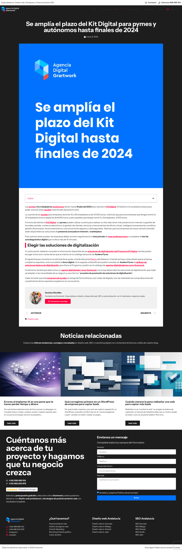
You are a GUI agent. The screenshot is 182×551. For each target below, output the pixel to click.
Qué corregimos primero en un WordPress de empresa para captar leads (89, 403)
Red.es (93, 259)
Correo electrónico (104, 466)
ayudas (47, 209)
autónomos (58, 206)
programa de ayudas (57, 278)
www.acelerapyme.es (118, 236)
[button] (153, 198)
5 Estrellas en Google (27, 489)
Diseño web (32, 319)
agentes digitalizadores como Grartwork (125, 265)
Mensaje (100, 476)
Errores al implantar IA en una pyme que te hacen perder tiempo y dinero (28, 403)
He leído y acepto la (118, 492)
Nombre (100, 447)
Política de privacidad (128, 492)
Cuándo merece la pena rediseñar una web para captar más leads (150, 403)
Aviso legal (149, 547)
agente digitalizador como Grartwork (79, 270)
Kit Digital (111, 206)
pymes (32, 206)
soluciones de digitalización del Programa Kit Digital (112, 251)
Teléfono (100, 457)
